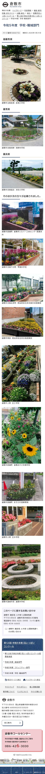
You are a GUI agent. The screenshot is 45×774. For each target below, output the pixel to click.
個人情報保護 (35, 687)
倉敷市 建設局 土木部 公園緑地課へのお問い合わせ (23, 630)
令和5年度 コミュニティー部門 (17, 667)
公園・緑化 (20, 13)
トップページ (17, 10)
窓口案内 (8, 723)
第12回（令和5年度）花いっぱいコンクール (19, 644)
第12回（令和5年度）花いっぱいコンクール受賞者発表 (23, 655)
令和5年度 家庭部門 (13, 662)
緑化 (28, 13)
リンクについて (22, 691)
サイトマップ (9, 687)
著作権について (9, 691)
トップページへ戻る (33, 680)
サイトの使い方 (36, 691)
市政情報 (27, 10)
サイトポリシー (22, 687)
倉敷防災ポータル (39, 772)
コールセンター (28, 772)
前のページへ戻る (14, 680)
